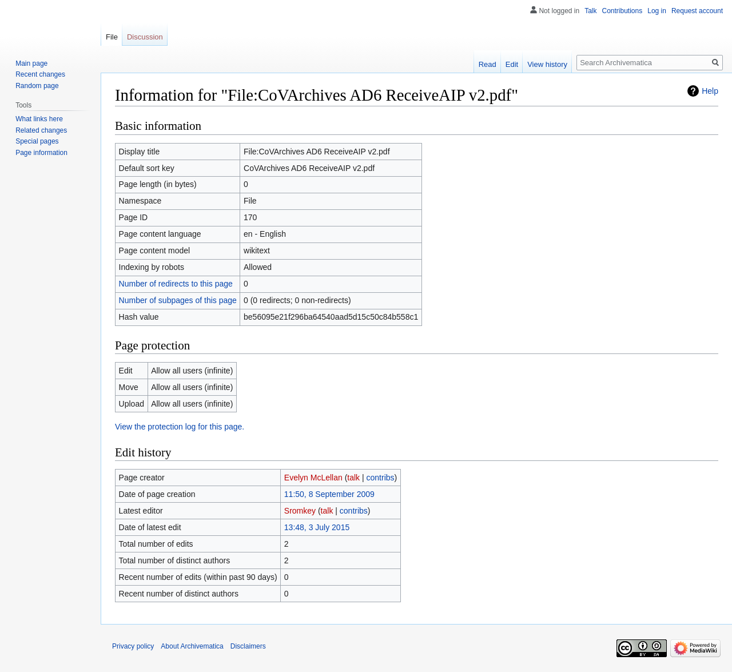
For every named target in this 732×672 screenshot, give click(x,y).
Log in (656, 11)
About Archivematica (192, 646)
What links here (39, 119)
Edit (512, 64)
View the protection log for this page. (179, 426)
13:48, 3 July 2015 (316, 527)
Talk (590, 11)
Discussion (145, 37)
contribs (381, 477)
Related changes (41, 130)
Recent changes (40, 74)
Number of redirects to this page (176, 283)
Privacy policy (133, 646)
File (112, 37)
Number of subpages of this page (178, 300)
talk (353, 477)
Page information (41, 153)
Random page (36, 86)
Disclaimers (248, 646)
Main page (31, 63)
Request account (697, 11)
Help (710, 91)
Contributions (622, 11)
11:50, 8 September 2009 (329, 494)
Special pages (36, 141)
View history (547, 64)
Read (487, 64)
